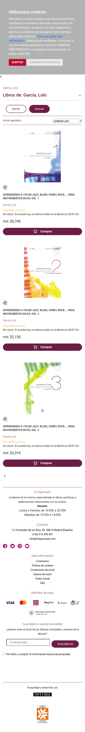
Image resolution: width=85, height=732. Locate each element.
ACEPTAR (17, 62)
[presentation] (31, 665)
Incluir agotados (12, 120)
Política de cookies (42, 565)
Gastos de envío (42, 574)
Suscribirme (65, 644)
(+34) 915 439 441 (42, 534)
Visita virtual (42, 578)
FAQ (42, 583)
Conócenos (42, 561)
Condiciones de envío (42, 569)
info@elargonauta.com (42, 538)
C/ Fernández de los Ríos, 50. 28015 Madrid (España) (42, 530)
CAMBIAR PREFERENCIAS (45, 62)
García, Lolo (9, 204)
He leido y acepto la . (38, 654)
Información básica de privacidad (51, 654)
